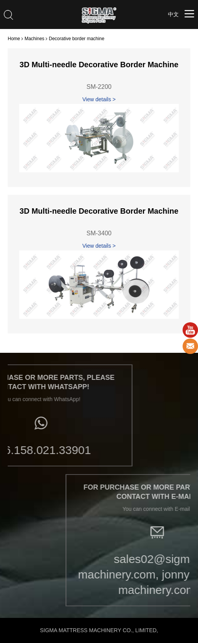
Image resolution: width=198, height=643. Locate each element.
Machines (34, 38)
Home (14, 38)
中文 (173, 14)
